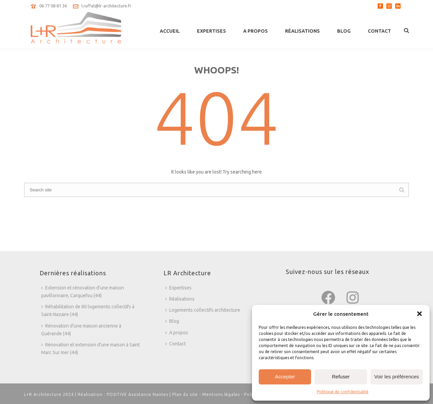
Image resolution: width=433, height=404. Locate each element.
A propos (255, 31)
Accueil (170, 31)
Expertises (211, 31)
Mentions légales (221, 394)
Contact (379, 31)
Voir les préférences (396, 376)
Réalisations (302, 31)
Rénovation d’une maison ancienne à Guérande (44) (81, 329)
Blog (344, 31)
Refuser (341, 376)
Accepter (285, 376)
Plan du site (185, 394)
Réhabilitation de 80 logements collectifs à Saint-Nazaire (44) (87, 310)
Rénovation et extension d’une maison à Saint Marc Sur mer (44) (90, 348)
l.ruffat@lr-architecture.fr (106, 5)
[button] (419, 313)
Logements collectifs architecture (202, 310)
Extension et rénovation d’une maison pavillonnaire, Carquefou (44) (82, 291)
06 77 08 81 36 (53, 5)
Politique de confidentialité (342, 392)
